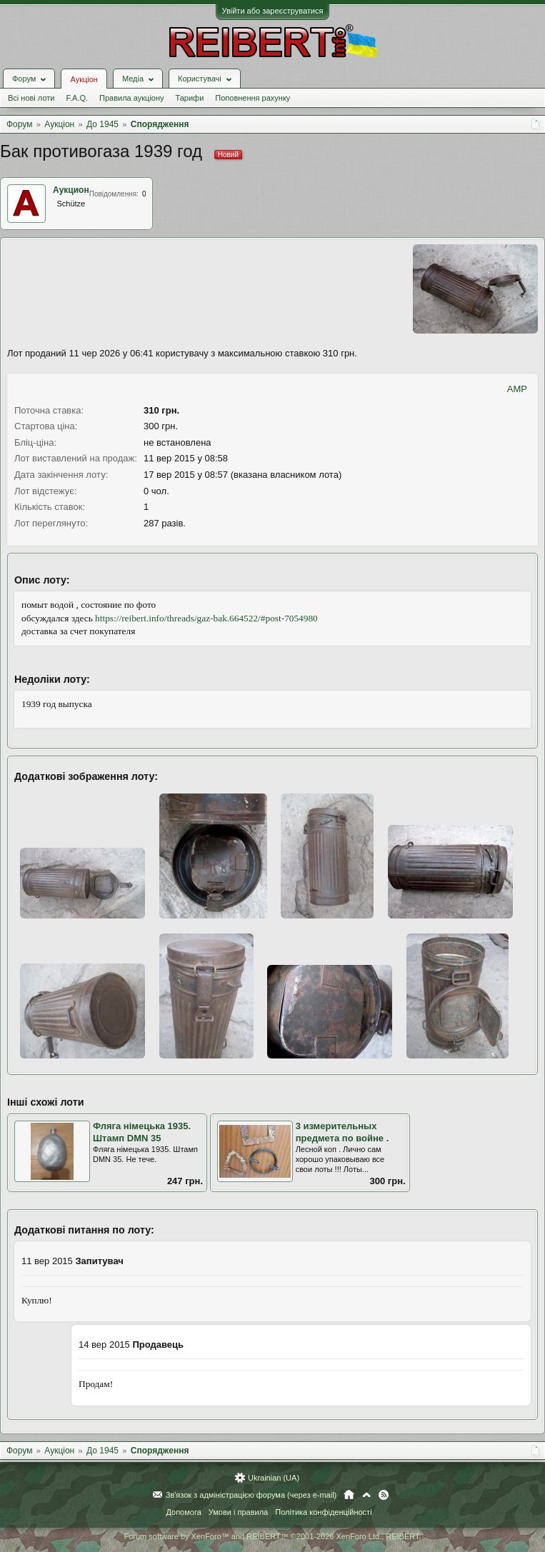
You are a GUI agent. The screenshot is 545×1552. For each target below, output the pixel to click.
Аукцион (71, 190)
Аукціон (83, 79)
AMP (517, 389)
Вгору (366, 1495)
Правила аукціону (131, 98)
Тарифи (190, 98)
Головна (349, 1495)
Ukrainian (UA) (273, 1477)
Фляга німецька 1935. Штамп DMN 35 (142, 1132)
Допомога (183, 1512)
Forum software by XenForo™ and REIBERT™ (272, 1536)
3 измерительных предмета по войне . (342, 1132)
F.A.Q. (77, 98)
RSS (384, 1495)
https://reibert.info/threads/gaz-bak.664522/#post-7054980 (206, 618)
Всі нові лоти (31, 98)
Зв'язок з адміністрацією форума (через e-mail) (251, 1495)
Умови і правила (238, 1512)
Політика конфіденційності (323, 1512)
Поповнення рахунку (252, 98)
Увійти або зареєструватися (273, 10)
